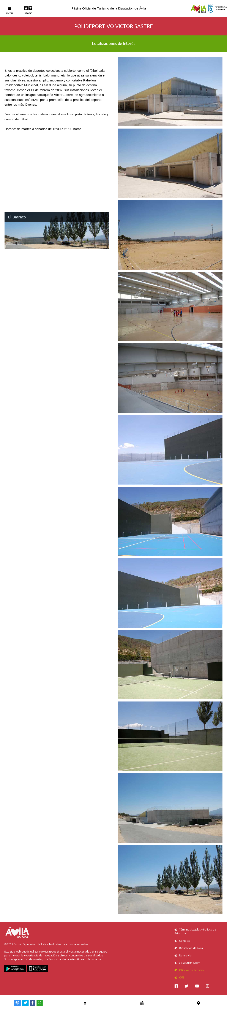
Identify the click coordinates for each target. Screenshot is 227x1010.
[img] (176, 986)
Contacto (182, 941)
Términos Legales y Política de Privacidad (195, 931)
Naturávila (183, 955)
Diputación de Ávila (189, 948)
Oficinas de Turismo (189, 970)
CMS (179, 977)
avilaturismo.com (187, 963)
